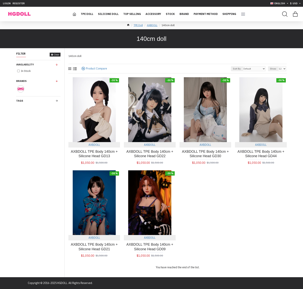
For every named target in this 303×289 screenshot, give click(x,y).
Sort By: (237, 68)
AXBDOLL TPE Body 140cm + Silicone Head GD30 (205, 154)
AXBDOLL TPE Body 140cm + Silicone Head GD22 (149, 154)
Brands (21, 81)
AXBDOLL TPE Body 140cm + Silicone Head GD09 (149, 247)
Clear (56, 54)
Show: (273, 68)
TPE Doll (138, 25)
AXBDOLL (152, 25)
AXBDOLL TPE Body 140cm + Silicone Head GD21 (94, 247)
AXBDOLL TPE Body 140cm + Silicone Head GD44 (260, 154)
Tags (19, 100)
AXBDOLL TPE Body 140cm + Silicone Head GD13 (94, 154)
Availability (25, 64)
